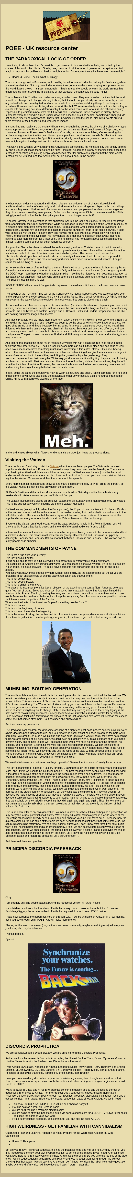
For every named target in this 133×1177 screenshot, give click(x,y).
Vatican (54, 466)
